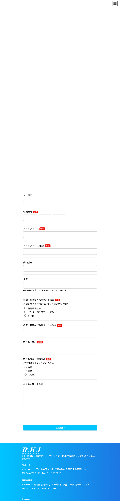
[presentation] (60, 418)
